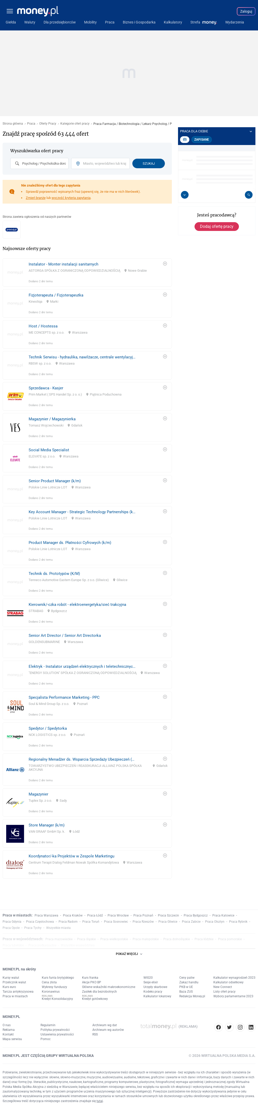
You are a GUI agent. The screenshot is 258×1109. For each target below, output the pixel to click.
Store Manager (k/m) (46, 825)
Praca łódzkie (204, 939)
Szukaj (149, 163)
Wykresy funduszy (54, 987)
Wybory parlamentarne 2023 (233, 996)
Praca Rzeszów (143, 921)
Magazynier (38, 794)
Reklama (9, 1030)
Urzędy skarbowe (155, 987)
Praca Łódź (95, 915)
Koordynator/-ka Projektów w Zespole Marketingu (71, 856)
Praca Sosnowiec (116, 921)
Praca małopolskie (146, 939)
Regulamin (48, 1025)
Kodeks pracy (152, 991)
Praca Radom (68, 921)
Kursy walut (11, 977)
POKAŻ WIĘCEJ (129, 954)
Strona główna (13, 123)
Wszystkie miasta (58, 928)
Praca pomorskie (230, 939)
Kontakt (8, 1034)
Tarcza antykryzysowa (18, 991)
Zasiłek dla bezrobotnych (99, 991)
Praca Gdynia (12, 921)
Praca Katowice (223, 915)
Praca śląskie (86, 939)
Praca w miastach (15, 996)
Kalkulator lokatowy (157, 996)
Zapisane (201, 139)
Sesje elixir (150, 982)
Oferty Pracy (47, 123)
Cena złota (49, 982)
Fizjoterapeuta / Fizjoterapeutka (56, 295)
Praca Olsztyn (214, 921)
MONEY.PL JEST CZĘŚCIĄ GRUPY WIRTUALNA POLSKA (48, 1056)
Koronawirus (51, 991)
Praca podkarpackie (42, 945)
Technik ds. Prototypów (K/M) (54, 573)
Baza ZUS (186, 991)
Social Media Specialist (49, 450)
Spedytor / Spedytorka (48, 728)
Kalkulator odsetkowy (228, 982)
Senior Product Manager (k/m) (55, 481)
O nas (7, 1025)
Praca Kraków (73, 915)
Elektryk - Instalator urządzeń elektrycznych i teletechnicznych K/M (82, 666)
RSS (95, 1034)
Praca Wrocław (118, 915)
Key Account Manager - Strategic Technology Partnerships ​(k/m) (82, 512)
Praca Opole (11, 928)
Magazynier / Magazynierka (52, 419)
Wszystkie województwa (78, 945)
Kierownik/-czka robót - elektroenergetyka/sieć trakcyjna (77, 604)
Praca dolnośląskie (176, 939)
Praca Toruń (90, 921)
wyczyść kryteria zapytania (71, 198)
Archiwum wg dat (104, 1025)
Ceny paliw (187, 977)
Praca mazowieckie (58, 939)
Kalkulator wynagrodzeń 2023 (234, 977)
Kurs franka (90, 977)
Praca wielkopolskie (114, 939)
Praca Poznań (143, 915)
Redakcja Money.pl (192, 996)
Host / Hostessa (43, 326)
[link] (87, 272)
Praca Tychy (33, 928)
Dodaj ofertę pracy (216, 226)
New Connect (222, 987)
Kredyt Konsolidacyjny (57, 999)
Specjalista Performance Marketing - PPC (64, 697)
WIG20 (148, 977)
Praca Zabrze (191, 921)
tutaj (99, 1101)
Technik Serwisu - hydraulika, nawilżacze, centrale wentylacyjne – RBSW (82, 357)
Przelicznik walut (14, 982)
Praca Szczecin (168, 915)
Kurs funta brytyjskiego (58, 977)
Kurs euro (9, 987)
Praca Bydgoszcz (196, 915)
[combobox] (39, 163)
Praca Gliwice (167, 921)
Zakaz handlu (188, 982)
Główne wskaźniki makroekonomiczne (108, 987)
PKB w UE (186, 987)
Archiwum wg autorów (108, 1030)
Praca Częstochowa (40, 921)
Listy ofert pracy (224, 991)
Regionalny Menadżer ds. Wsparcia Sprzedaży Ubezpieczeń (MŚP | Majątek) (82, 759)
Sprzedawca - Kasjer (46, 388)
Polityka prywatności (55, 1030)
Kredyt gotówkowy (95, 999)
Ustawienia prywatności (57, 1034)
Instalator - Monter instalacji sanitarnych (63, 264)
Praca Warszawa (46, 915)
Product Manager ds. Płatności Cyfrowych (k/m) (70, 542)
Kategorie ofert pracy (75, 123)
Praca (31, 123)
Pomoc (46, 1039)
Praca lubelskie (13, 945)
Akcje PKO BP (91, 982)
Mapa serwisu (12, 1039)
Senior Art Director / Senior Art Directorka (65, 635)
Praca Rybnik (238, 921)
